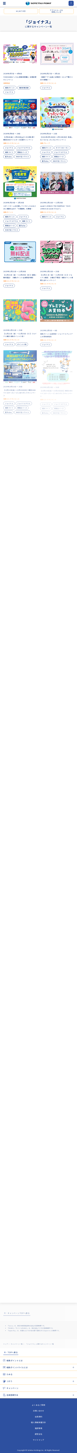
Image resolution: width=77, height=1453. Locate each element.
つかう (38, 1381)
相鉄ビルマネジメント (48, 83)
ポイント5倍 (21, 344)
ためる (8, 1374)
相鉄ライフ (9, 152)
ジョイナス (9, 92)
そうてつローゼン (62, 148)
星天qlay (8, 156)
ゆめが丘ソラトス (22, 156)
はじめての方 (21, 11)
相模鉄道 (6, 83)
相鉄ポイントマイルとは (38, 1367)
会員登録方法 (38, 1395)
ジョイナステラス (23, 148)
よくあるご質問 (38, 1405)
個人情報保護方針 (38, 1422)
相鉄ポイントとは (13, 1360)
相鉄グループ (45, 143)
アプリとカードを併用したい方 (56, 11)
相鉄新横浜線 (24, 88)
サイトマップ (38, 1440)
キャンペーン (11, 1388)
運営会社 (38, 1434)
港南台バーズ (22, 152)
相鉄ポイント (10, 88)
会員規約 (38, 1416)
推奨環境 (38, 1428)
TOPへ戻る (11, 1352)
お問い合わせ (38, 1410)
